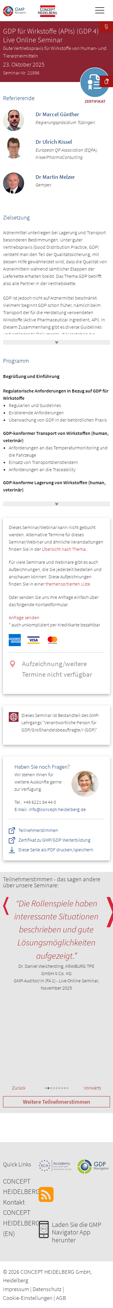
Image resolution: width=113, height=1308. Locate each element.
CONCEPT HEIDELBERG (21, 1186)
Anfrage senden (24, 617)
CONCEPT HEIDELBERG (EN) (21, 1222)
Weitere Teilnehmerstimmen (56, 1101)
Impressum (16, 1289)
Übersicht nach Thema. (64, 549)
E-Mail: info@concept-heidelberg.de (50, 809)
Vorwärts (92, 1088)
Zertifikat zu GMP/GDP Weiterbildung (54, 840)
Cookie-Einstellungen (27, 1297)
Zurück (18, 1088)
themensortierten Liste (68, 584)
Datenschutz (47, 1289)
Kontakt (14, 1202)
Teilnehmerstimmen (38, 830)
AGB (61, 1297)
